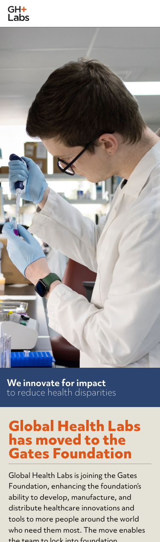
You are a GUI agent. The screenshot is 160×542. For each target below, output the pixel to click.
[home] (18, 13)
